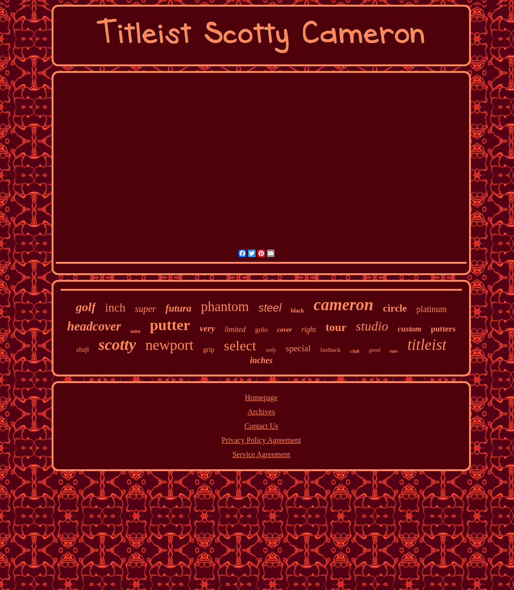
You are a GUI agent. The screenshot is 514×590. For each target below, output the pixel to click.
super (145, 309)
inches (261, 360)
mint (136, 331)
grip (208, 349)
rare (394, 351)
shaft (82, 349)
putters (443, 328)
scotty (117, 344)
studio (372, 326)
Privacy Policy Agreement (261, 440)
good (374, 350)
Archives (261, 412)
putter (170, 324)
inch (115, 307)
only (271, 349)
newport (169, 345)
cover (284, 329)
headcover (94, 326)
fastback (330, 349)
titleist (427, 344)
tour (336, 327)
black (297, 310)
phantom (225, 306)
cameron (343, 304)
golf (86, 307)
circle (395, 308)
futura (179, 308)
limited (234, 329)
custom (409, 328)
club (355, 351)
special (298, 348)
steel (270, 308)
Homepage (261, 397)
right (308, 329)
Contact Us (261, 426)
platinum (432, 309)
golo (261, 329)
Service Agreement (261, 454)
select (240, 345)
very (207, 328)
